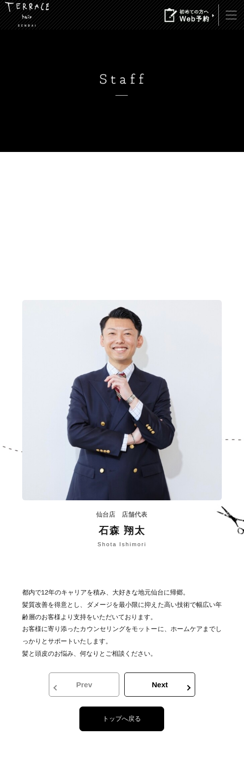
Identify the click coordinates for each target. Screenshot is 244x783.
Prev (84, 684)
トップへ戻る (122, 718)
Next (160, 684)
